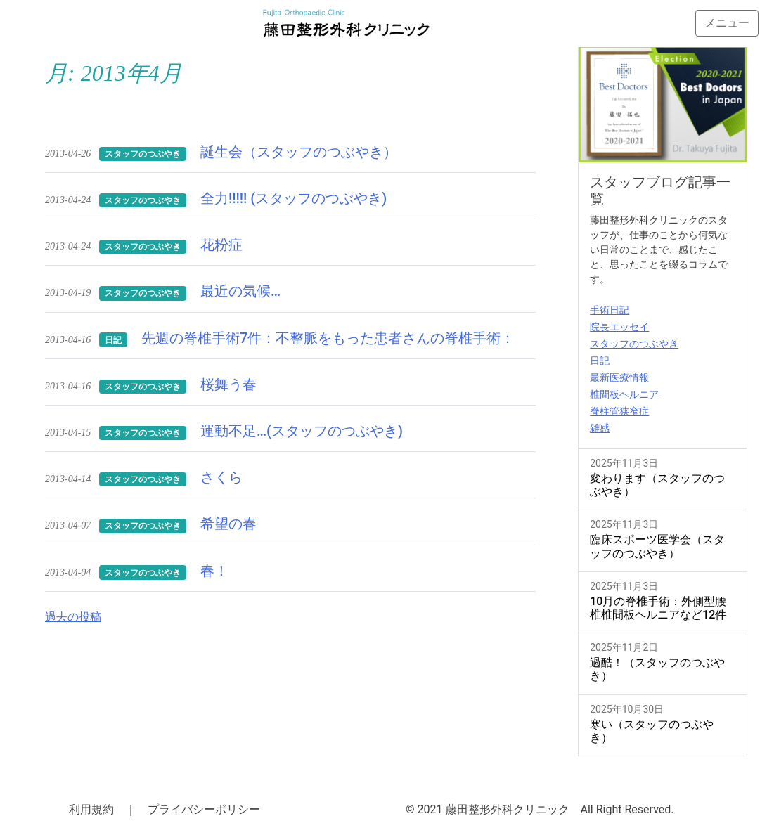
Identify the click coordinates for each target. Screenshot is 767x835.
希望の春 (228, 523)
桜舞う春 (228, 384)
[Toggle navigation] (727, 23)
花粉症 (221, 244)
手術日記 (609, 310)
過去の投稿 (73, 616)
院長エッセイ (619, 326)
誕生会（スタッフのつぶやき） (298, 151)
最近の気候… (240, 291)
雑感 (600, 428)
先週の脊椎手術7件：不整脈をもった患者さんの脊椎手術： (328, 338)
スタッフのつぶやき (634, 343)
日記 (600, 360)
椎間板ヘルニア (624, 394)
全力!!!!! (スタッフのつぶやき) (293, 198)
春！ (214, 570)
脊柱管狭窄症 (619, 411)
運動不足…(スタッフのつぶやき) (301, 430)
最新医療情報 (619, 377)
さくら (221, 477)
